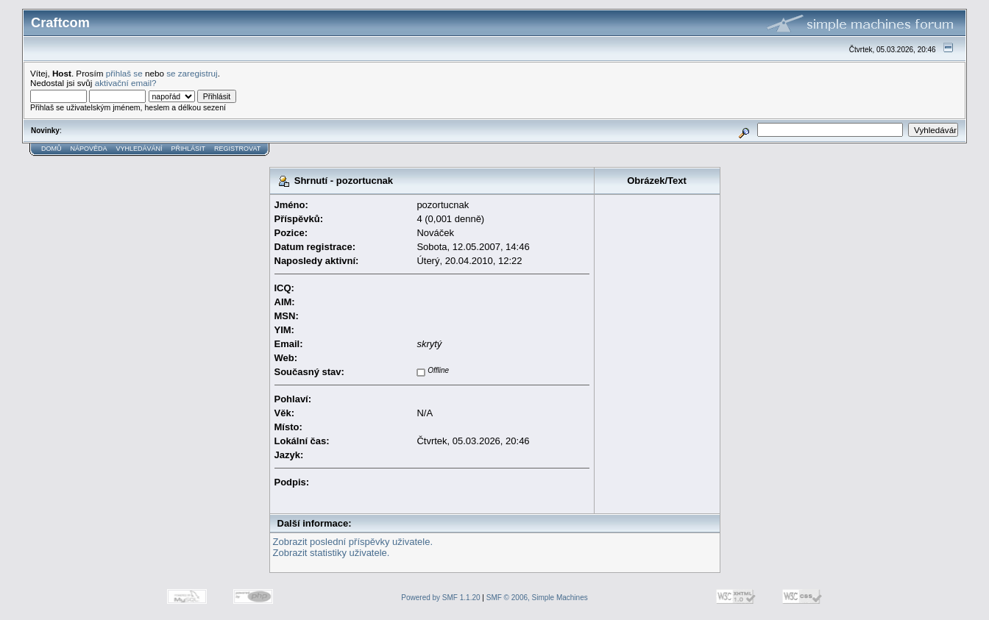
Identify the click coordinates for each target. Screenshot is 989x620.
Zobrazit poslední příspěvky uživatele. (353, 541)
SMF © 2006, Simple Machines (537, 598)
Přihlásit (188, 148)
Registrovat (237, 148)
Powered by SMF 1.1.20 (440, 598)
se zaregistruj (192, 73)
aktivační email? (126, 83)
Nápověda (89, 148)
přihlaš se (124, 73)
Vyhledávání (139, 148)
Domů (51, 148)
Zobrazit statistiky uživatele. (331, 552)
